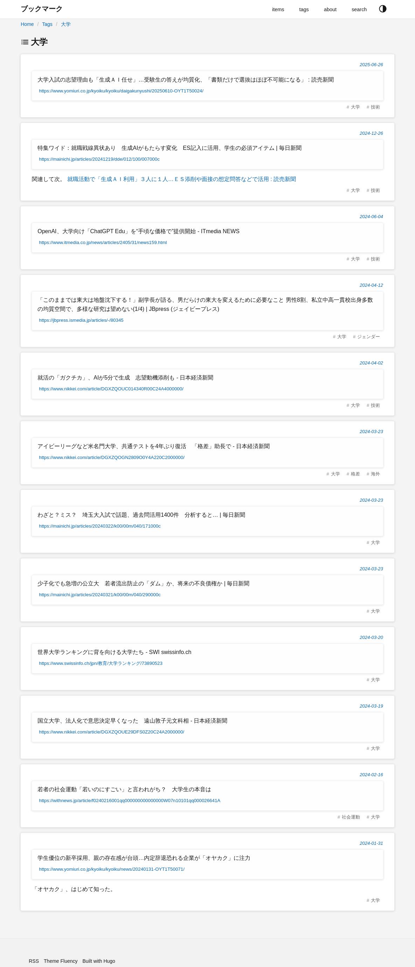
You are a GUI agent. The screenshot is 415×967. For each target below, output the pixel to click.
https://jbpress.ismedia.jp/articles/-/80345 (81, 320)
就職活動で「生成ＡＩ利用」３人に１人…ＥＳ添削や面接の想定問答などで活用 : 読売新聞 (180, 179)
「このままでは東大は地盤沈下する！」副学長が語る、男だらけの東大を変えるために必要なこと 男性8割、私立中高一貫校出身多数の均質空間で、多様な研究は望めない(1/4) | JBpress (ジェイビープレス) (205, 304)
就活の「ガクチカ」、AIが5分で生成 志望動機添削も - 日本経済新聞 (125, 378)
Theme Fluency (60, 961)
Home (27, 24)
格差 (355, 473)
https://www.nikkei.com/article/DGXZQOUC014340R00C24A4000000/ (111, 388)
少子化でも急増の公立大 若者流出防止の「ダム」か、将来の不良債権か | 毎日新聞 (143, 583)
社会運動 (351, 817)
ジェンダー (368, 336)
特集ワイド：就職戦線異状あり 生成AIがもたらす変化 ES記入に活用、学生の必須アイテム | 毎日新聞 (169, 148)
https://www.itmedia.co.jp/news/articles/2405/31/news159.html (103, 242)
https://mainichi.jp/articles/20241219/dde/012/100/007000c (99, 159)
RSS (34, 961)
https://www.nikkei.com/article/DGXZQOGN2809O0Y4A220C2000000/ (112, 457)
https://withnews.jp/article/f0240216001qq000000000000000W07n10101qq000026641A (129, 800)
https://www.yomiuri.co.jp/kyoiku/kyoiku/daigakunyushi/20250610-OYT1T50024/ (121, 90)
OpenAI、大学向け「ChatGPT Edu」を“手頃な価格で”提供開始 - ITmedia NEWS (138, 231)
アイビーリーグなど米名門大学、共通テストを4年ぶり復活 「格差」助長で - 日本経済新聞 (153, 446)
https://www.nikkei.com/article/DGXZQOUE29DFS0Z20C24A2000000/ (111, 732)
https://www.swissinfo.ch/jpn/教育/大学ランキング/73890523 (100, 663)
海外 (375, 473)
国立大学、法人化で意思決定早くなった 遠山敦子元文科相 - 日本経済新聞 (132, 721)
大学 (66, 24)
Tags (47, 24)
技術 (375, 107)
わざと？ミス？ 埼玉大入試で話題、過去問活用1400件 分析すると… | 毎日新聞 (141, 515)
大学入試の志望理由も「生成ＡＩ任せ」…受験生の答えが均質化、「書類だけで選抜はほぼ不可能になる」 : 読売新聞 (185, 80)
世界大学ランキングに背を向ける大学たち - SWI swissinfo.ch (114, 652)
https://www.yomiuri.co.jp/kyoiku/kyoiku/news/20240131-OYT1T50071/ (112, 869)
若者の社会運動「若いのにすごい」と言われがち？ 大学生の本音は (124, 789)
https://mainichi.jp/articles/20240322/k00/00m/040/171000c (100, 526)
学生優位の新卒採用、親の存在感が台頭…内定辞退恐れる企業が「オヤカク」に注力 (143, 858)
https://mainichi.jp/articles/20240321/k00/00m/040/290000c (100, 594)
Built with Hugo (99, 961)
